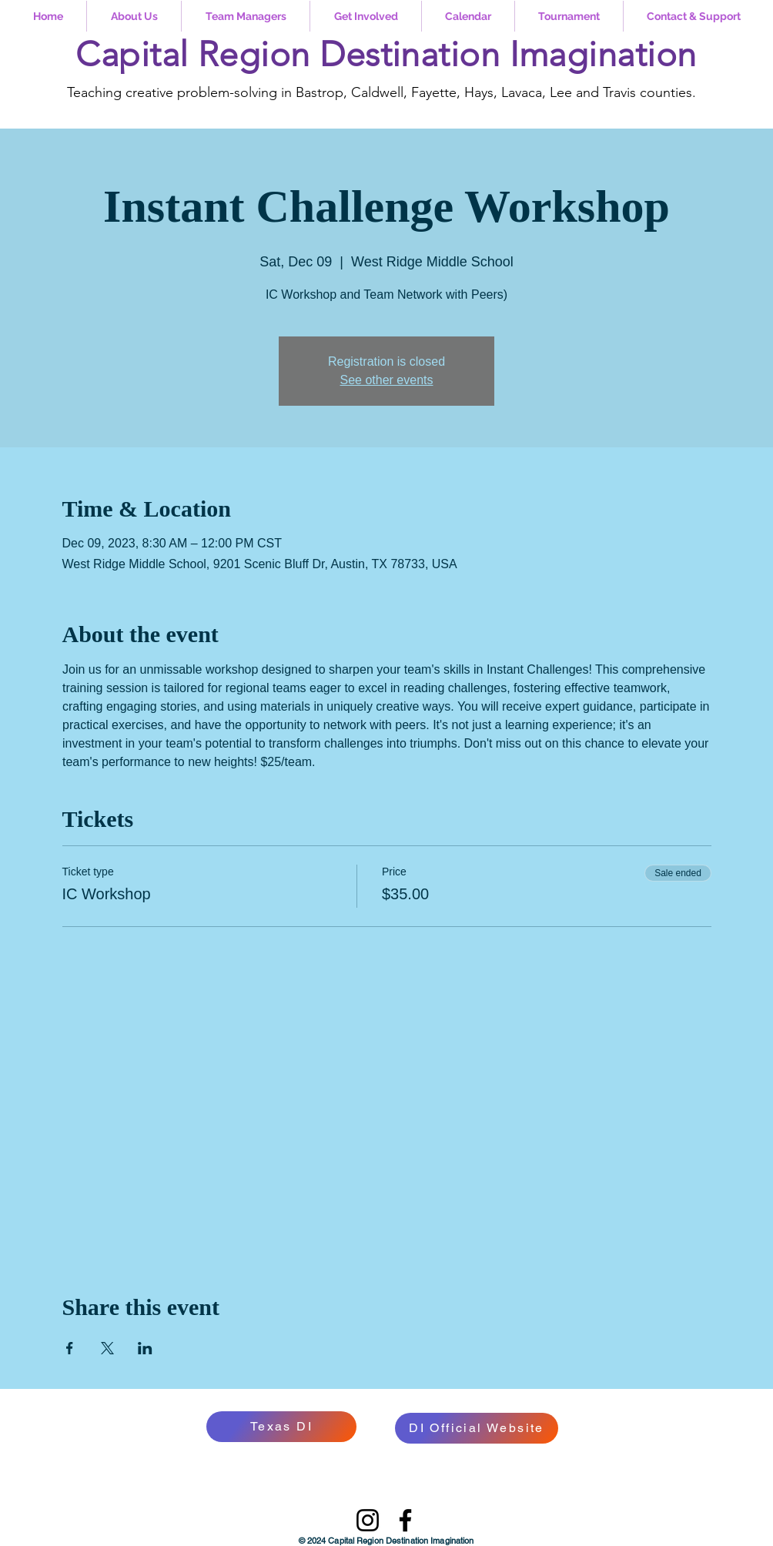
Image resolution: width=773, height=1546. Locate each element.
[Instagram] (368, 1520)
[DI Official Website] (476, 1428)
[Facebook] (405, 1520)
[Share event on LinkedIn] (145, 1348)
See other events (386, 379)
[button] (134, 16)
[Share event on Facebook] (69, 1348)
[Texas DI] (281, 1426)
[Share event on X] (107, 1348)
